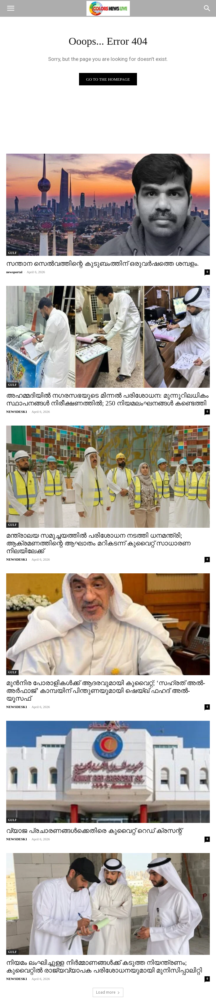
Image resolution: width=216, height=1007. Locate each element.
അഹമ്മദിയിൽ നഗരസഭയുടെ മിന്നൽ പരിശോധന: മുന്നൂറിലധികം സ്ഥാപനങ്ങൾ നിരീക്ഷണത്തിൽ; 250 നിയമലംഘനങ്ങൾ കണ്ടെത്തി (107, 399)
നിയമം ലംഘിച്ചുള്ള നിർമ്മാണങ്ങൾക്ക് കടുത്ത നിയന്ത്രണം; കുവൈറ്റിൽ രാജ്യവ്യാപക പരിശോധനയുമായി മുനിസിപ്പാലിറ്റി (104, 966)
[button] (10, 8)
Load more (108, 992)
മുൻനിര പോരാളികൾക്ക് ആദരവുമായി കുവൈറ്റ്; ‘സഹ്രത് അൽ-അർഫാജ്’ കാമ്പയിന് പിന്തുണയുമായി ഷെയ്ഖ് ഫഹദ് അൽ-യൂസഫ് (105, 690)
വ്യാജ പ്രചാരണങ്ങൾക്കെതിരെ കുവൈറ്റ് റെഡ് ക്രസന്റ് (94, 830)
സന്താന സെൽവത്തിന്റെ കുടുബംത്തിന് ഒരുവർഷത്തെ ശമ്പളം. (102, 263)
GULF (12, 253)
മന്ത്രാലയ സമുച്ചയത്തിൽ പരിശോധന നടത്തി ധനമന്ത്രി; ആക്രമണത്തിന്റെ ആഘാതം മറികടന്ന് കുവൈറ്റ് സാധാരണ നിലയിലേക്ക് (98, 543)
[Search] (207, 8)
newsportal (14, 272)
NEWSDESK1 (16, 411)
